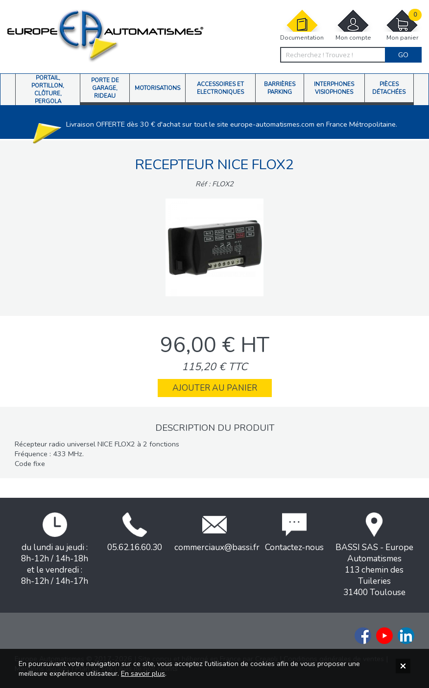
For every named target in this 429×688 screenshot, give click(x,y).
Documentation (302, 25)
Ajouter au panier (214, 388)
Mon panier (402, 25)
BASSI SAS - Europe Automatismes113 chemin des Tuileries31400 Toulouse (374, 555)
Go (403, 55)
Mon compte (353, 25)
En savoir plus (143, 673)
